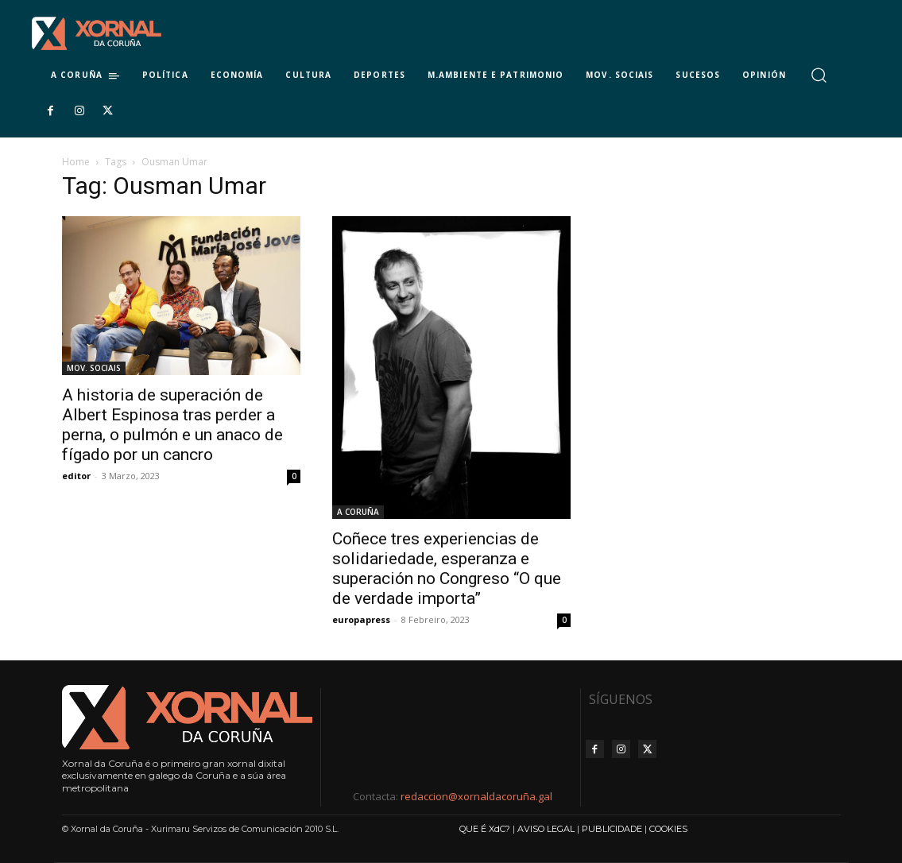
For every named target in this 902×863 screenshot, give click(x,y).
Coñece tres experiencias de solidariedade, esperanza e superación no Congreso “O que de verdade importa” (446, 568)
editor (76, 476)
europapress (361, 619)
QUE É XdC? (484, 828)
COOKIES (668, 828)
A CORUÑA (358, 511)
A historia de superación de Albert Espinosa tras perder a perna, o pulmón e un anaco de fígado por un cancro (172, 424)
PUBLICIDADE (612, 828)
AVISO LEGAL (546, 828)
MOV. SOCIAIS (94, 367)
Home (76, 161)
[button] (819, 75)
